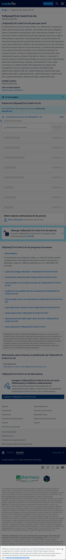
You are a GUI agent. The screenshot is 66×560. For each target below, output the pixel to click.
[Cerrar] (62, 552)
